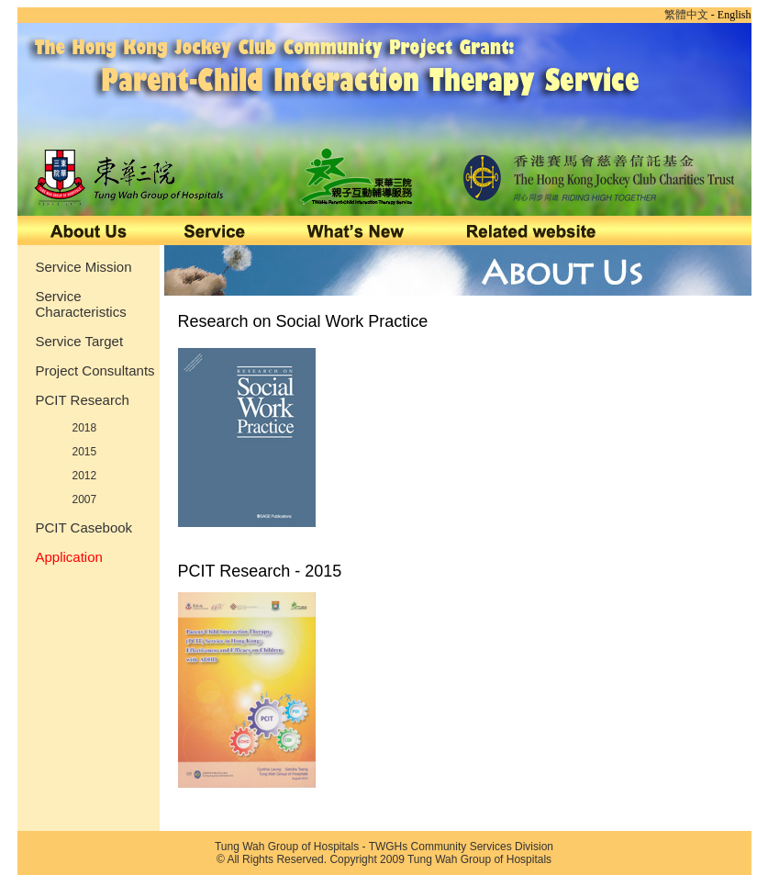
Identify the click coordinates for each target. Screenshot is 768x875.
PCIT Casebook (84, 527)
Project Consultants (95, 370)
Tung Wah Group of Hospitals (287, 846)
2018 (84, 427)
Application (69, 557)
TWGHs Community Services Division (461, 846)
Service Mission (84, 267)
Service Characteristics (81, 304)
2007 (84, 499)
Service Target (80, 341)
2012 (84, 475)
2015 (84, 451)
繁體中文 (686, 14)
